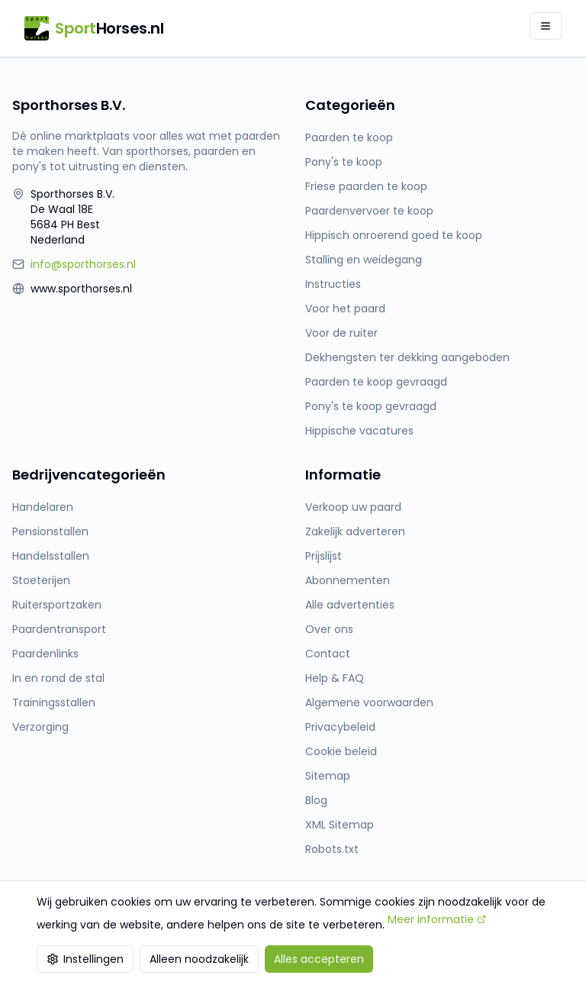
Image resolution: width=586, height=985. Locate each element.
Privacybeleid (340, 727)
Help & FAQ (334, 678)
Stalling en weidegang (363, 259)
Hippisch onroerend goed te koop (393, 235)
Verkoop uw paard (353, 507)
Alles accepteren (319, 959)
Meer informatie (437, 919)
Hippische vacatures (359, 430)
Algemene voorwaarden (369, 702)
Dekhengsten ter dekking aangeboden (407, 357)
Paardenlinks (45, 653)
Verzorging (40, 727)
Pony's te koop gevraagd (370, 406)
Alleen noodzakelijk (199, 959)
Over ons (329, 629)
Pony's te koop (343, 162)
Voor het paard (345, 308)
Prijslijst (323, 556)
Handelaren (42, 507)
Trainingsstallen (53, 702)
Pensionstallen (50, 531)
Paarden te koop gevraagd (376, 381)
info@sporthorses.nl (83, 264)
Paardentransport (59, 629)
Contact (327, 653)
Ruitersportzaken (56, 604)
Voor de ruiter (341, 333)
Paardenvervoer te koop (369, 210)
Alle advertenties (349, 604)
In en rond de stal (58, 678)
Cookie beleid (341, 751)
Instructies (333, 284)
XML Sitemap (339, 824)
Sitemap (327, 775)
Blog (316, 800)
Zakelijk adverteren (355, 531)
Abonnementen (347, 580)
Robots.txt (332, 849)
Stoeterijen (41, 580)
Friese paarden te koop (366, 186)
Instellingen (85, 959)
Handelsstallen (50, 556)
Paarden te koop (349, 137)
